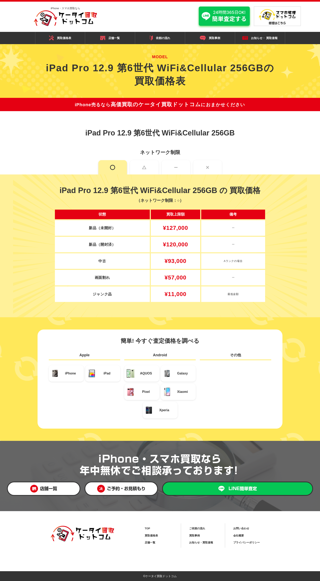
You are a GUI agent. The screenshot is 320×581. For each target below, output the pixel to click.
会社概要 (238, 535)
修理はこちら (277, 17)
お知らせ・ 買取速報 (260, 38)
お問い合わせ (241, 528)
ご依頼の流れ (197, 528)
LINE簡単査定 (237, 489)
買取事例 (210, 38)
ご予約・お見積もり (121, 489)
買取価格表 (60, 38)
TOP (147, 528)
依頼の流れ (160, 38)
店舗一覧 (110, 38)
